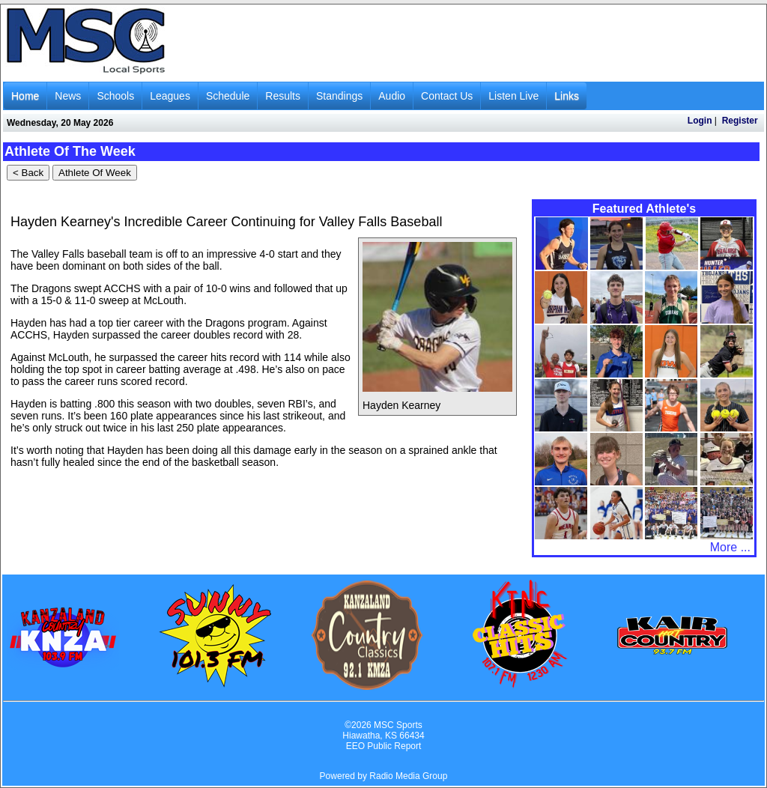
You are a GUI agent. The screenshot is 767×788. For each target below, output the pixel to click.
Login (700, 120)
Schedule (227, 96)
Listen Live (513, 96)
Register (740, 120)
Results (282, 96)
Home (25, 96)
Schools (115, 96)
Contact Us (447, 96)
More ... (730, 547)
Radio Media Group (408, 776)
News (68, 96)
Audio (391, 96)
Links (566, 96)
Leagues (170, 96)
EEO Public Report (384, 746)
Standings (339, 96)
